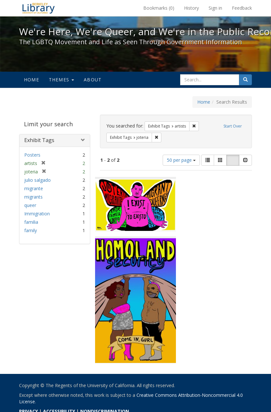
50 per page (181, 160)
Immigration (37, 214)
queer (30, 205)
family (30, 230)
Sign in (215, 8)
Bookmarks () (158, 8)
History (191, 8)
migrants (33, 197)
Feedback (242, 8)
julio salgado (37, 180)
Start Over (232, 126)
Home (31, 80)
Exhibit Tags (39, 140)
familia (31, 222)
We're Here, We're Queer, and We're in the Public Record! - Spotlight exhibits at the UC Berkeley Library (38, 8)
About (93, 80)
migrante (33, 188)
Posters (32, 155)
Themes (61, 80)
